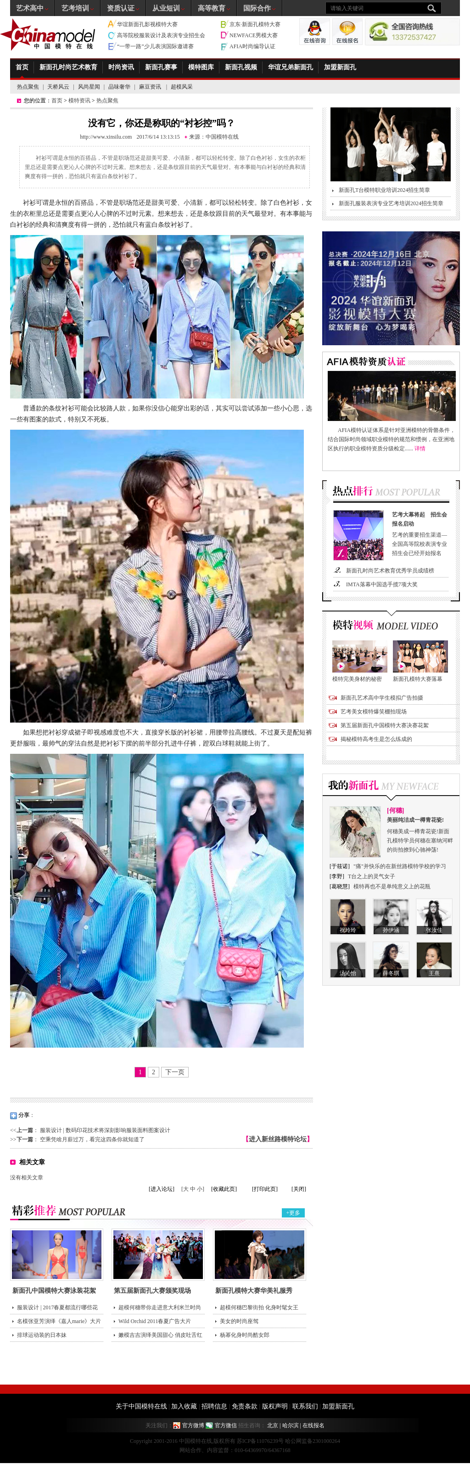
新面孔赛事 (161, 67)
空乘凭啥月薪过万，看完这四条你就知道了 (92, 1139)
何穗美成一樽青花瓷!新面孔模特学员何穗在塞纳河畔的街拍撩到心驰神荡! (420, 834)
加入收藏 (184, 1406)
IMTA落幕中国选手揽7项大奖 (382, 584)
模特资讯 (79, 100)
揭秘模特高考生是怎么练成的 (376, 739)
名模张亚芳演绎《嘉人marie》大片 (59, 1321)
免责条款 (244, 1406)
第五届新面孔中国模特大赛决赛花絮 (385, 725)
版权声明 (275, 1406)
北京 (272, 1425)
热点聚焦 (28, 87)
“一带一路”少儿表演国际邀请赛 (155, 46)
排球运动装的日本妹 (42, 1335)
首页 (22, 67)
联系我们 (305, 1406)
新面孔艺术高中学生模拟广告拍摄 (382, 698)
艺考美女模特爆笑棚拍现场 (374, 711)
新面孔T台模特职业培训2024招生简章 (384, 190)
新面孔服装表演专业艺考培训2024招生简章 (391, 203)
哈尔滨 (290, 1425)
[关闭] (298, 1189)
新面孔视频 (241, 67)
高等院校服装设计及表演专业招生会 (161, 35)
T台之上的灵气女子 (371, 876)
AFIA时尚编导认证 (252, 46)
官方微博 (193, 1425)
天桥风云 (58, 87)
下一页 (175, 1072)
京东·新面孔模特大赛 (254, 24)
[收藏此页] (224, 1189)
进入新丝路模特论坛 (278, 1139)
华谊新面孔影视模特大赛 (147, 24)
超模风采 (182, 87)
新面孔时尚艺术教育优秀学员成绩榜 (390, 570)
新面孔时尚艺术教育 (68, 67)
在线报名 (313, 1425)
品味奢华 (119, 87)
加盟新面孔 (340, 67)
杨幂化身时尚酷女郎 (244, 1335)
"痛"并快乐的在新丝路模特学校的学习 (399, 866)
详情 (419, 448)
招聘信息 (214, 1406)
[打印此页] (265, 1189)
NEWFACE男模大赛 (253, 35)
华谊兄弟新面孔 (290, 67)
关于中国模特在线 (141, 1406)
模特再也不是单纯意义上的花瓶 (392, 886)
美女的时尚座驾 (239, 1321)
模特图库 (201, 67)
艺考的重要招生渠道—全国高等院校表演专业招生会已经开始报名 (421, 533)
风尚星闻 (89, 87)
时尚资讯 (121, 67)
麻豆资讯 (150, 87)
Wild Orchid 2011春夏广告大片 (154, 1321)
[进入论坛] (161, 1189)
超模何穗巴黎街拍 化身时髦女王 (259, 1307)
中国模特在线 (222, 137)
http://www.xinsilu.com (106, 137)
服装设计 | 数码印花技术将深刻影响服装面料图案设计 (105, 1130)
